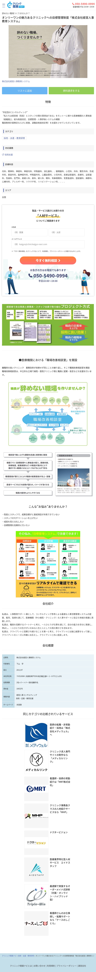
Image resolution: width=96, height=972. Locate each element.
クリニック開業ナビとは (21, 965)
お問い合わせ (39, 965)
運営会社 (82, 965)
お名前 (14, 227)
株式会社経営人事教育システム (16, 81)
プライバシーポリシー (66, 965)
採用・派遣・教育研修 (14, 138)
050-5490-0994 (83, 4)
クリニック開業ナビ (9, 956)
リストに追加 (25, 90)
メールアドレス (17, 239)
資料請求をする (71, 90)
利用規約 (51, 965)
